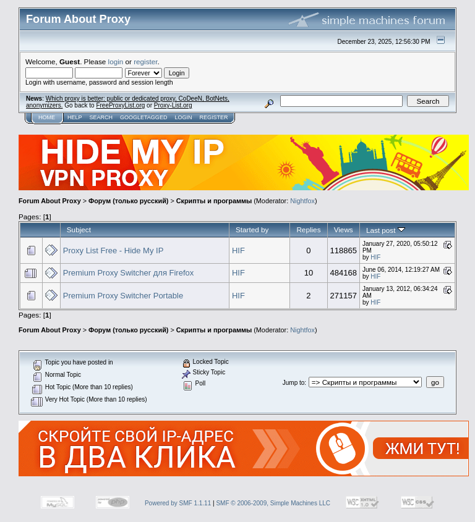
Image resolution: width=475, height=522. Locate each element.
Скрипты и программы (214, 200)
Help (74, 117)
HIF (238, 250)
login (116, 61)
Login (183, 117)
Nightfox (302, 200)
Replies (308, 229)
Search (101, 117)
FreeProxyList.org (120, 105)
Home (46, 117)
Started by (252, 229)
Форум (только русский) (128, 200)
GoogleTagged (143, 117)
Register (213, 117)
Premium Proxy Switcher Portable (123, 295)
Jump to (294, 382)
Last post (385, 230)
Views (343, 229)
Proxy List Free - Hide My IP (113, 250)
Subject (79, 229)
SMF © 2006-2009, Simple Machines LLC (273, 503)
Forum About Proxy (50, 200)
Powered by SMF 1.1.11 (178, 503)
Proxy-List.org (173, 105)
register (145, 61)
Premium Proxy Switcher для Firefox (128, 272)
